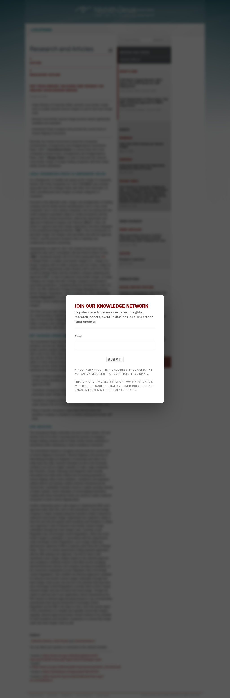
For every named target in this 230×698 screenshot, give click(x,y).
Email (78, 336)
